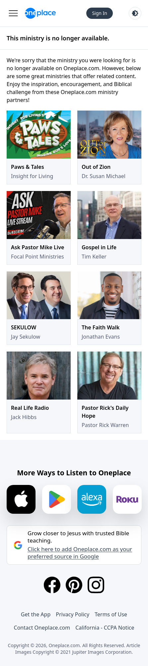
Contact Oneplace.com (42, 627)
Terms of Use (111, 614)
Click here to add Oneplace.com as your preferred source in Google (80, 553)
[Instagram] (96, 585)
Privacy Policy (72, 614)
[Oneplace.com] (40, 13)
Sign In (99, 13)
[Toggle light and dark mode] (135, 13)
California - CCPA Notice (104, 627)
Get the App (35, 614)
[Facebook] (52, 585)
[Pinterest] (74, 585)
